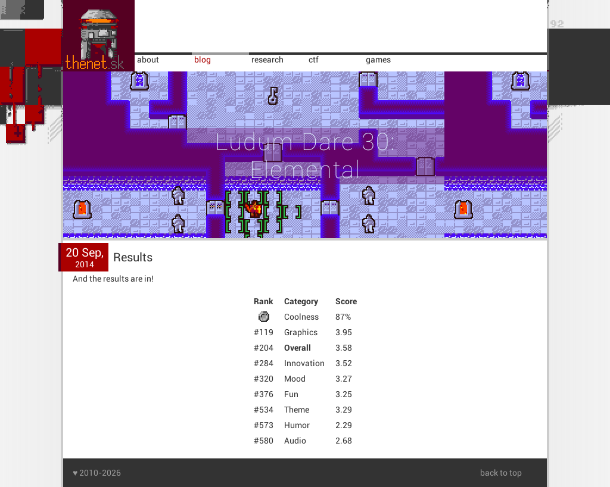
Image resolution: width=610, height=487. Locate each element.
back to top (501, 472)
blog (202, 59)
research (267, 59)
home (99, 35)
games (378, 59)
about (148, 59)
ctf (314, 59)
